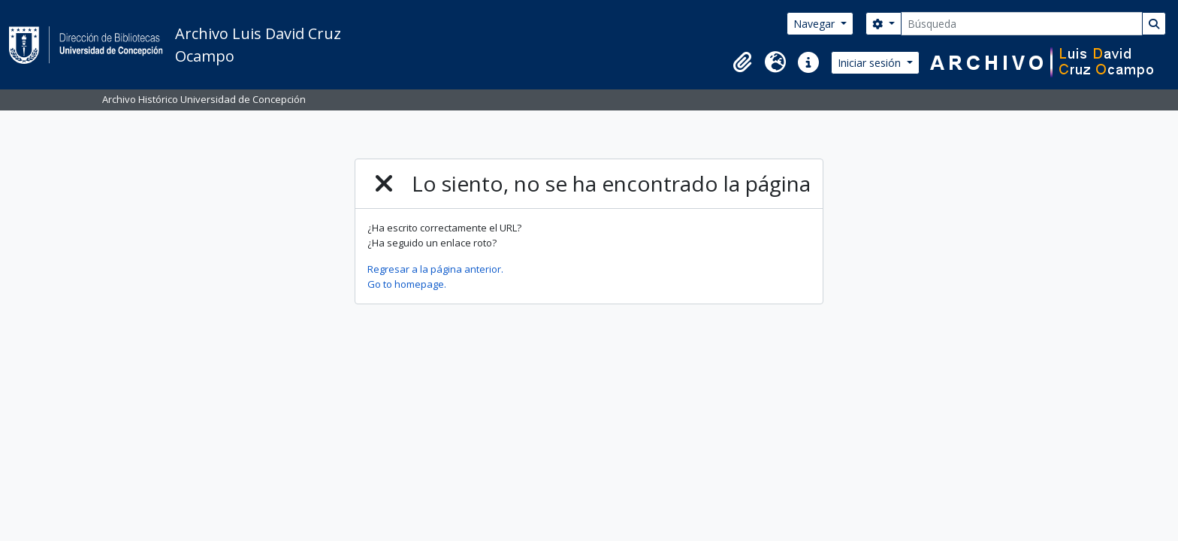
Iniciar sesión (871, 63)
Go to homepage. (406, 284)
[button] (742, 62)
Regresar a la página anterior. (435, 269)
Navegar (815, 24)
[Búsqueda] (1022, 23)
